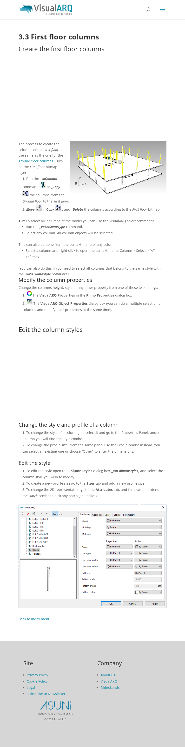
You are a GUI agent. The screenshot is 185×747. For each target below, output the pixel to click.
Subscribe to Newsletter (46, 693)
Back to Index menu (34, 619)
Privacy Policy (37, 675)
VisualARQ (109, 681)
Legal (31, 687)
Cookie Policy (37, 681)
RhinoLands (110, 687)
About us (108, 675)
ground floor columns (36, 161)
